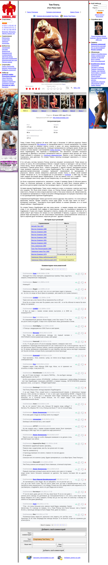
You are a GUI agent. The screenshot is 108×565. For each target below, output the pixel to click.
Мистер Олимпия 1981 (39, 240)
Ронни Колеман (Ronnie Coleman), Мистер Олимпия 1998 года (98, 31)
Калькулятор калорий (98, 46)
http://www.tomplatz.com (61, 118)
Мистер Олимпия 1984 (39, 234)
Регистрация (99, 16)
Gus (34, 317)
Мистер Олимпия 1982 (39, 237)
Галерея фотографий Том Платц (48, 16)
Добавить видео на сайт (72, 560)
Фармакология (7, 53)
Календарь (5, 43)
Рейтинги (5, 41)
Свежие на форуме (97, 57)
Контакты (5, 87)
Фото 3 (44, 111)
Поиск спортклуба (8, 66)
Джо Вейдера (41, 144)
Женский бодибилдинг (9, 58)
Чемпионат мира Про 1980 (40, 251)
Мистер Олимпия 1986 (39, 229)
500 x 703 (77, 88)
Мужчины (5, 32)
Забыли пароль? (99, 14)
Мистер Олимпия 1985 (39, 232)
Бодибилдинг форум (98, 64)
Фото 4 (54, 111)
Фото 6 (72, 111)
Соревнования (7, 55)
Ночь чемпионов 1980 (38, 246)
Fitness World (95, 76)
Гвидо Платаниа (32, 12)
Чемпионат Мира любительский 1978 (43, 257)
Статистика (6, 40)
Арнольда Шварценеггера (53, 155)
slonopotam (37, 419)
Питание (5, 49)
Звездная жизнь (7, 57)
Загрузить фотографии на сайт (43, 560)
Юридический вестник (9, 60)
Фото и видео (95, 59)
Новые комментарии (98, 56)
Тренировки (6, 48)
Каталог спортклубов (9, 68)
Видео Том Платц (69, 16)
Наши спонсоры (7, 80)
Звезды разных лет (8, 33)
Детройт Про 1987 (37, 226)
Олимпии (68, 174)
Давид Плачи (74, 12)
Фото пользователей (98, 61)
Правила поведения (9, 81)
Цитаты (93, 80)
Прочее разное (7, 62)
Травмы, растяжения (98, 71)
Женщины (12, 32)
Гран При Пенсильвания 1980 (41, 248)
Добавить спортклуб (9, 70)
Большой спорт (96, 74)
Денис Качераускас (40, 412)
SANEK (35, 297)
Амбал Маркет (96, 85)
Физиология (6, 51)
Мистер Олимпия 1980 (39, 243)
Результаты (6, 38)
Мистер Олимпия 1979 (39, 254)
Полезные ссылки (8, 83)
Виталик (36, 333)
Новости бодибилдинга (99, 54)
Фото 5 (65, 111)
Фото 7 (81, 111)
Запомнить (100, 10)
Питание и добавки (97, 67)
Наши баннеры (7, 78)
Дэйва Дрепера (55, 150)
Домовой (36, 355)
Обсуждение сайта (97, 83)
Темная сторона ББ (97, 69)
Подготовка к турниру (98, 73)
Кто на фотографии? (98, 48)
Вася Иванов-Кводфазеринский (44, 479)
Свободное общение (98, 82)
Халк (34, 273)
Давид (64, 84)
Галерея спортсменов (53, 12)
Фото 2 (34, 111)
